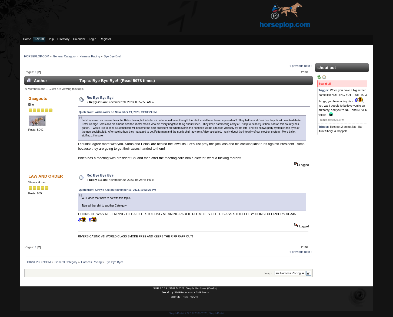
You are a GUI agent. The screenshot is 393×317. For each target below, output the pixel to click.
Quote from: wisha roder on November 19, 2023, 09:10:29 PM (117, 112)
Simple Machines (196, 288)
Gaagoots (37, 98)
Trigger (323, 90)
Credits (212, 288)
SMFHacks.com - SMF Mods (191, 292)
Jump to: (269, 273)
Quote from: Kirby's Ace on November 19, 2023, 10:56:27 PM (117, 189)
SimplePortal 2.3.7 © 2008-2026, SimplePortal (196, 313)
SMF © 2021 (176, 288)
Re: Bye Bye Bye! (101, 98)
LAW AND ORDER (45, 176)
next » (308, 65)
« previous (296, 65)
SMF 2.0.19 (160, 288)
